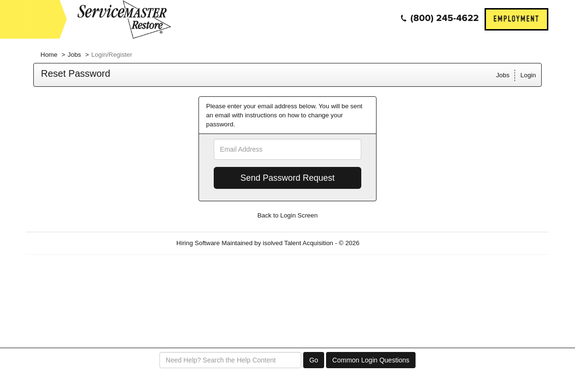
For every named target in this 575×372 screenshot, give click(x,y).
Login (528, 75)
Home (49, 54)
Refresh (388, 243)
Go (313, 360)
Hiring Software (198, 243)
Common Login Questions (370, 360)
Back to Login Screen (288, 215)
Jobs (74, 54)
